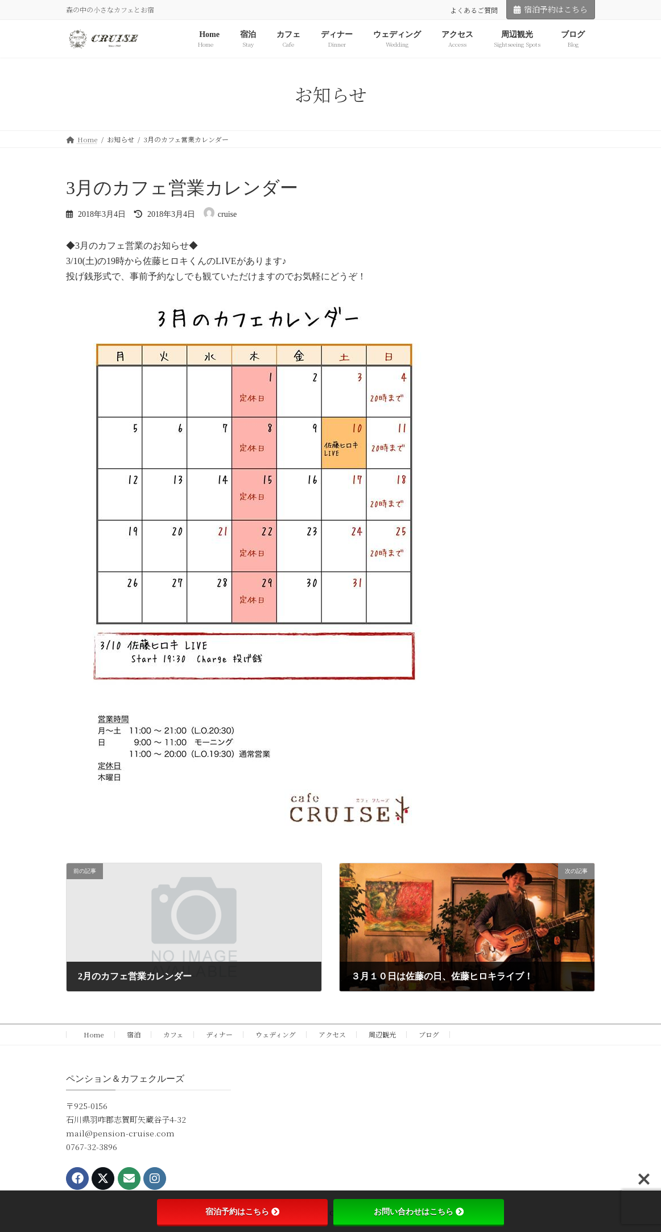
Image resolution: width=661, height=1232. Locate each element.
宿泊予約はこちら (551, 9)
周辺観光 (382, 1034)
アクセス (332, 1034)
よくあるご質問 (474, 10)
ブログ (429, 1034)
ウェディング (275, 1034)
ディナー (219, 1034)
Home (90, 1034)
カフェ (173, 1034)
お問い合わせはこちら (419, 1211)
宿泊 (134, 1034)
